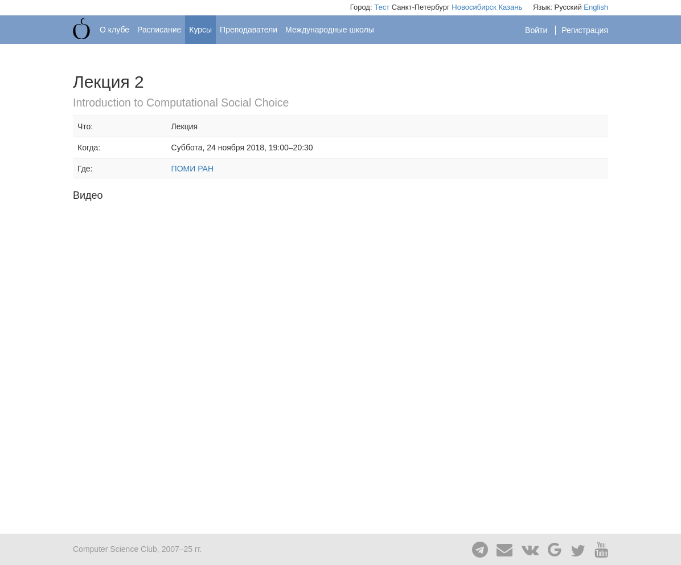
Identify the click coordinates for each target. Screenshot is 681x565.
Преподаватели (248, 29)
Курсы (200, 29)
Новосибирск (474, 7)
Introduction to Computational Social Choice (181, 102)
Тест (381, 7)
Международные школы (329, 29)
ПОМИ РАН (192, 168)
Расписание (159, 29)
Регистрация (584, 30)
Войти (537, 30)
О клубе (114, 29)
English (596, 7)
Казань (510, 7)
